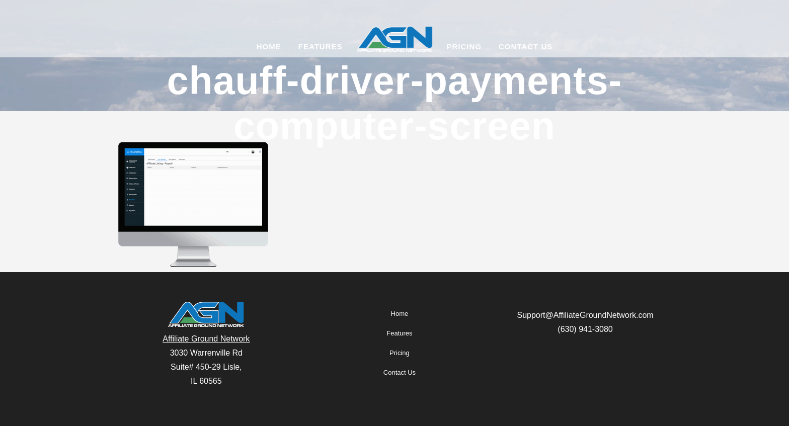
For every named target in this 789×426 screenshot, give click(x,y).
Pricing (399, 353)
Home (400, 313)
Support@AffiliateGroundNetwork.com (585, 315)
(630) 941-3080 (585, 329)
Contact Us (399, 372)
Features (399, 333)
